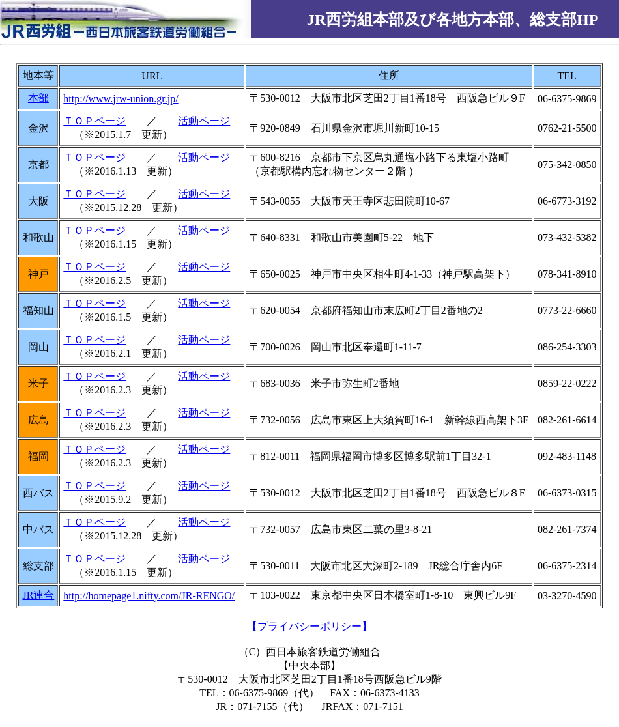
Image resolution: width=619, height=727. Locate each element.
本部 (38, 98)
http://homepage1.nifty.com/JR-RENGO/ (149, 595)
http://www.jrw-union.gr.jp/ (120, 98)
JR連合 (38, 595)
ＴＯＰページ (94, 120)
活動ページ (204, 120)
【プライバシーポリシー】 (309, 626)
